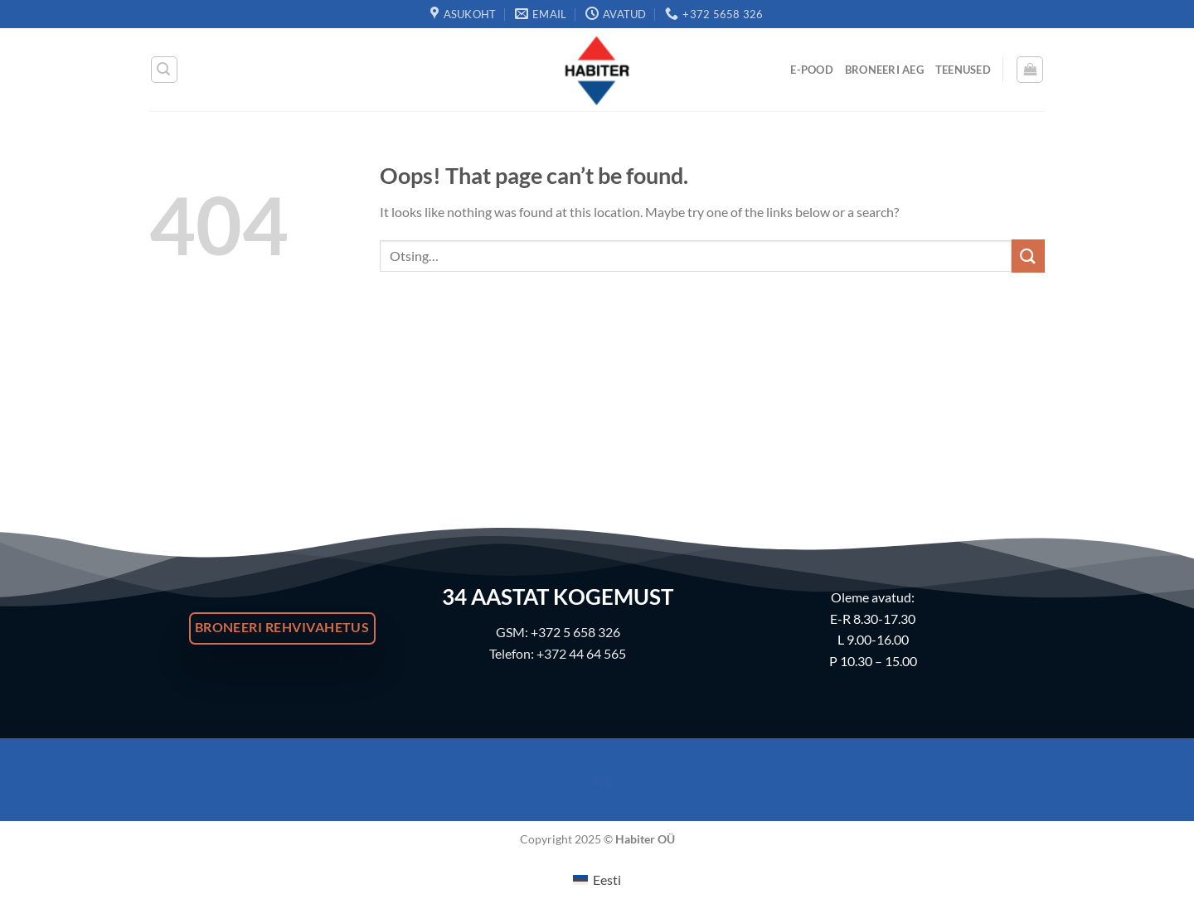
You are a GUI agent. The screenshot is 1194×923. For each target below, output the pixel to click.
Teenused (963, 69)
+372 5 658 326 (575, 632)
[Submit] (1028, 255)
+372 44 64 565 (581, 653)
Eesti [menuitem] (607, 879)
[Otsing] (164, 69)
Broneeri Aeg (884, 69)
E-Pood (811, 69)
